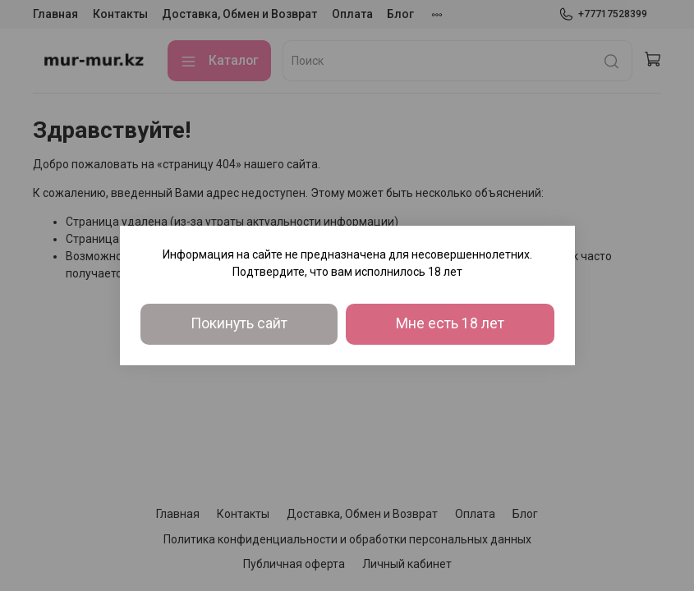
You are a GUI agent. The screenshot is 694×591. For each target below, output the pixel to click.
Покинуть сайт (239, 323)
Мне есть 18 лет (450, 323)
